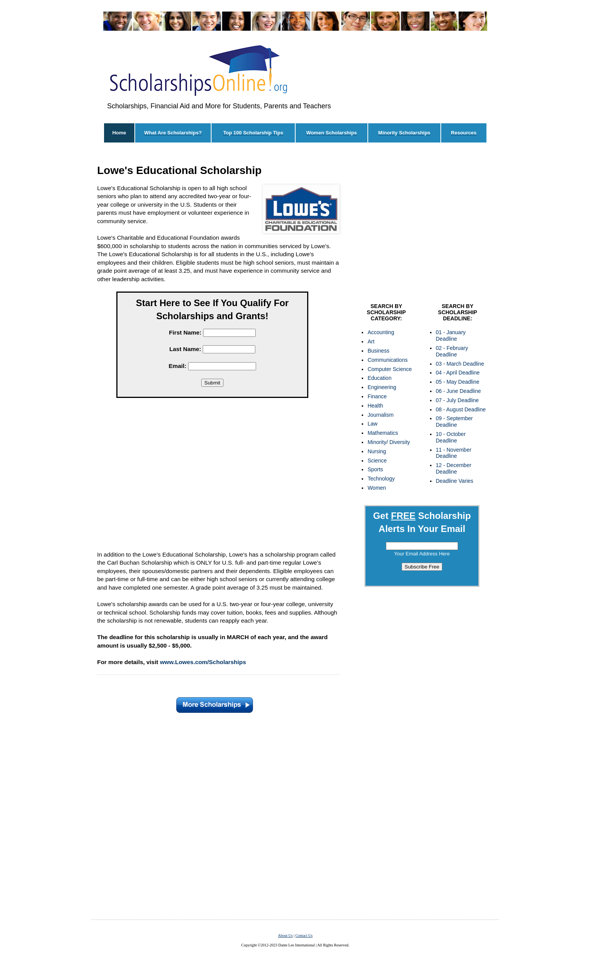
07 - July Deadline (457, 400)
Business (378, 351)
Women (376, 488)
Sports (375, 469)
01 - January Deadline (451, 335)
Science (377, 460)
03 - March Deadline (460, 364)
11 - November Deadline (453, 453)
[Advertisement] (212, 471)
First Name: (185, 332)
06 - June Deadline (458, 391)
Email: (177, 366)
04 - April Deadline (458, 373)
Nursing (376, 451)
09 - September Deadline (454, 421)
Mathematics (382, 433)
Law (372, 424)
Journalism (380, 415)
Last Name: (185, 349)
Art (370, 341)
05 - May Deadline (458, 382)
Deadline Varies (454, 481)
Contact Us (304, 935)
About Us (285, 935)
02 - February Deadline (452, 351)
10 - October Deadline (451, 437)
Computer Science (389, 369)
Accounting (380, 332)
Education (379, 378)
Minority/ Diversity (388, 442)
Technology (381, 479)
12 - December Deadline (453, 468)
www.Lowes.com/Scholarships (203, 662)
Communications (387, 360)
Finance (377, 396)
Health (375, 406)
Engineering (381, 387)
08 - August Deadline (461, 409)
